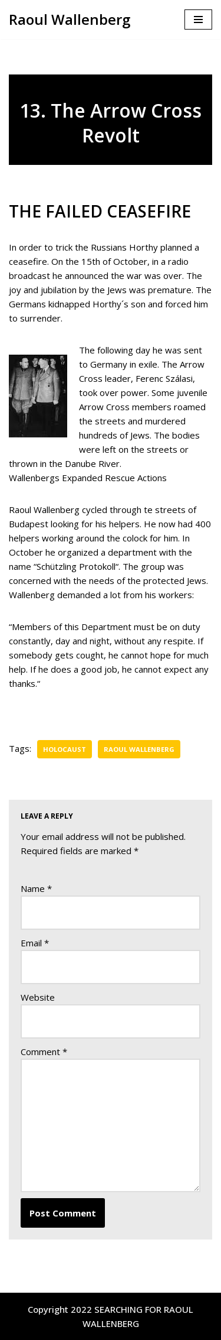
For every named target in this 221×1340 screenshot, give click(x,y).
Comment (44, 1051)
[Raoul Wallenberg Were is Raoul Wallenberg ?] (69, 19)
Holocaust (64, 749)
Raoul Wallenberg (139, 749)
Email (35, 943)
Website (38, 997)
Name (36, 888)
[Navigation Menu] (198, 19)
